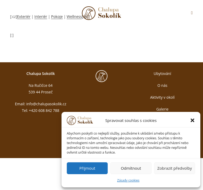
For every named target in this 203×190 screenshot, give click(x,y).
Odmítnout (131, 168)
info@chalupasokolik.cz (46, 103)
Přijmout (87, 168)
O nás (162, 85)
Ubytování (162, 73)
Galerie (162, 109)
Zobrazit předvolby (174, 168)
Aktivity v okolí (162, 97)
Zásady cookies (128, 180)
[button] (192, 120)
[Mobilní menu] (192, 13)
